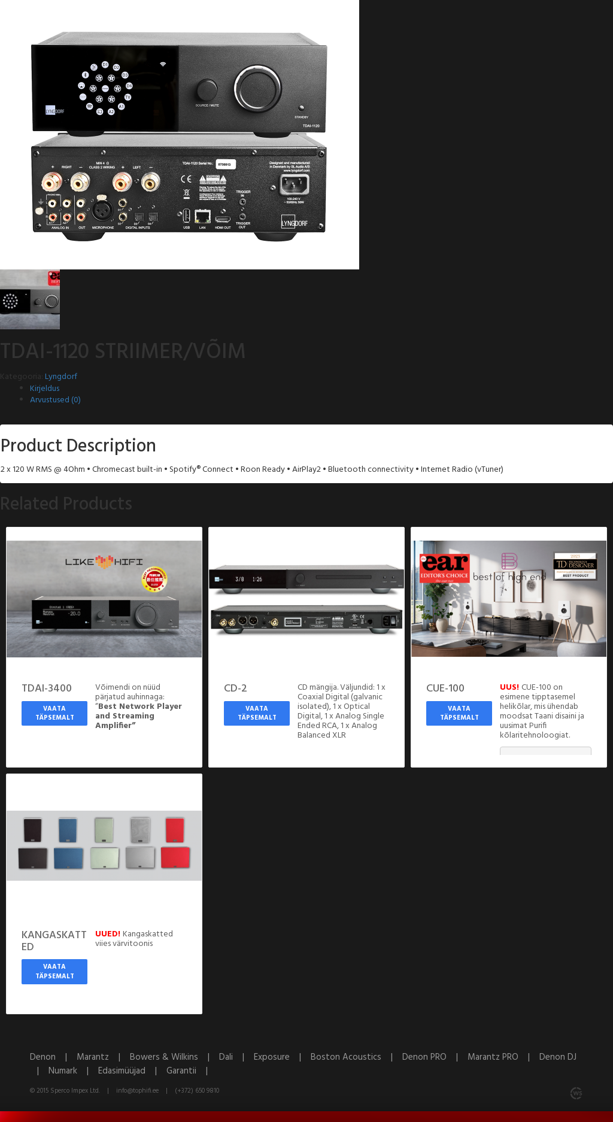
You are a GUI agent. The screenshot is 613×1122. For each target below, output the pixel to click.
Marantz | (103, 1057)
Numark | (73, 1071)
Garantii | (190, 1071)
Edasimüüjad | (132, 1071)
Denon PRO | (435, 1057)
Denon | (53, 1057)
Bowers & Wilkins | (174, 1057)
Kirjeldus (44, 389)
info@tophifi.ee (137, 1090)
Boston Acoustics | (356, 1057)
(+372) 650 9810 (197, 1090)
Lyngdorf (61, 377)
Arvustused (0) (55, 400)
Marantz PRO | (503, 1057)
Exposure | (282, 1057)
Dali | (236, 1057)
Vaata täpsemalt (54, 713)
